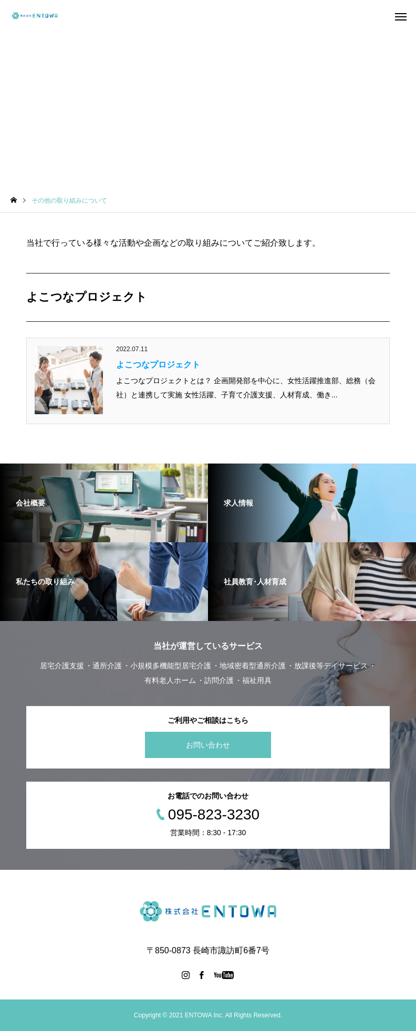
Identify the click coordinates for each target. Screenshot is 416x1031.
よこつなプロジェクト (158, 364)
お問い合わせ (208, 745)
